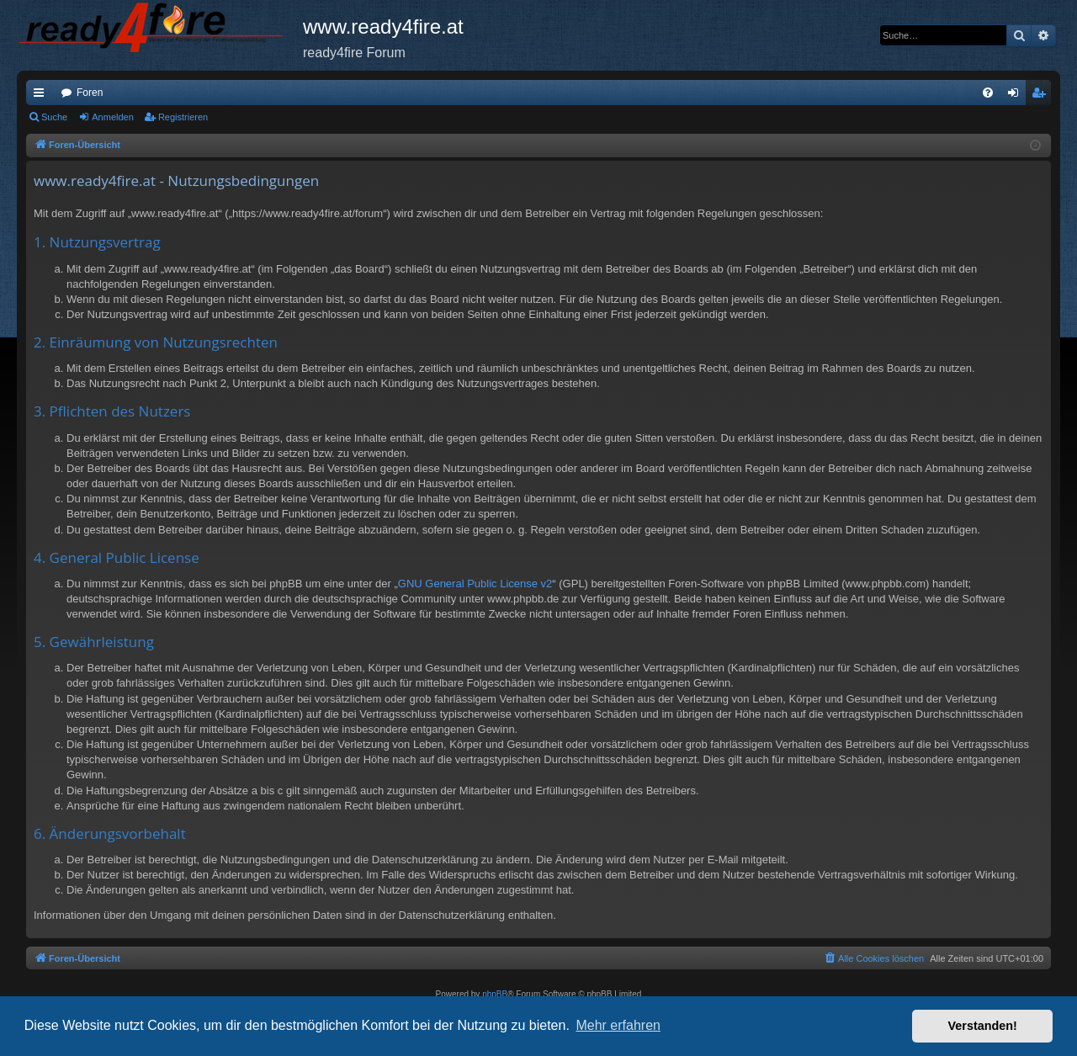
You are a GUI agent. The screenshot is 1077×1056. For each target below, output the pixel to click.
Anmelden (113, 117)
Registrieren (183, 117)
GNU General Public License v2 (475, 583)
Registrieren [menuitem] (1042, 96)
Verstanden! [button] (982, 1025)
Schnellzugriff (42, 96)
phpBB (494, 994)
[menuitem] (987, 92)
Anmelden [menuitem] (1017, 96)
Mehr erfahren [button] (618, 1025)
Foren (90, 92)
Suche (54, 117)
